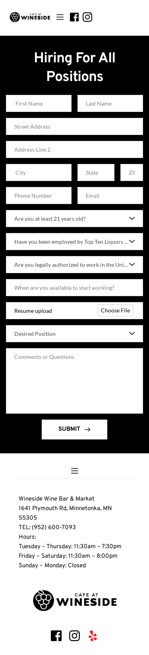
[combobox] (74, 218)
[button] (60, 17)
